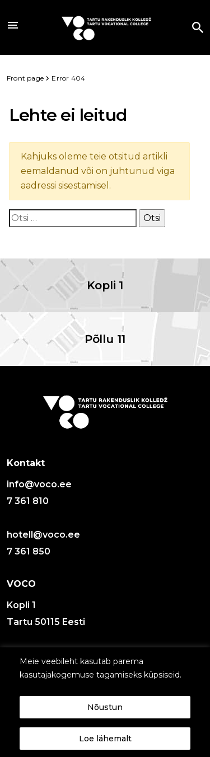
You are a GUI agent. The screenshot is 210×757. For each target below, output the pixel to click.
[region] (105, 702)
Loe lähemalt (105, 739)
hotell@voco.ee (43, 534)
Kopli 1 (105, 285)
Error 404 (68, 78)
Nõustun (105, 707)
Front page (26, 78)
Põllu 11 (105, 339)
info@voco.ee (39, 484)
